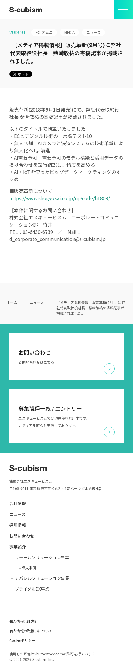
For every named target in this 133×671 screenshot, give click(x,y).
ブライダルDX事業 (32, 589)
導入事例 (29, 567)
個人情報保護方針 (23, 621)
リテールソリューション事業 (42, 557)
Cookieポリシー (22, 640)
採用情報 (17, 525)
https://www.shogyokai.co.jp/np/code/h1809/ (59, 198)
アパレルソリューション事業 (42, 578)
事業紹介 (17, 547)
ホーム (12, 302)
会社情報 (17, 503)
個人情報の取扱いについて (30, 630)
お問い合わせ (21, 536)
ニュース (37, 302)
